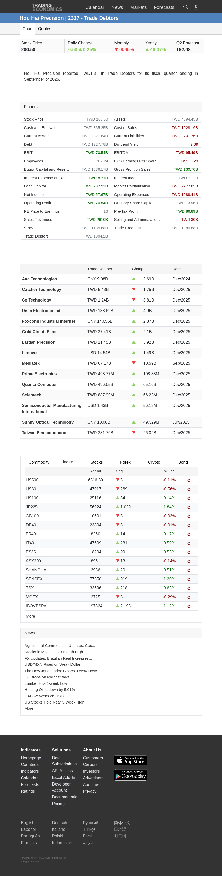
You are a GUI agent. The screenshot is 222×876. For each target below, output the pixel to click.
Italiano (58, 829)
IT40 (30, 543)
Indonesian (62, 843)
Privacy (89, 791)
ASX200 (33, 561)
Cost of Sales (125, 127)
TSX (30, 588)
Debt (28, 144)
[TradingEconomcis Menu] (25, 7)
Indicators (30, 771)
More (29, 708)
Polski (57, 836)
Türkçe (89, 829)
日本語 (120, 829)
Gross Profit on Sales (132, 169)
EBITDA (121, 152)
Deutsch (59, 822)
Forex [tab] (125, 462)
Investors (91, 771)
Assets (120, 119)
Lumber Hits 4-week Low (46, 683)
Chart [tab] (28, 28)
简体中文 (122, 822)
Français (29, 843)
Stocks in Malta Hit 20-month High (54, 652)
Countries (30, 764)
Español (28, 829)
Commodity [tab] (39, 462)
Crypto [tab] (154, 462)
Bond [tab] (183, 462)
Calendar (29, 778)
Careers (90, 764)
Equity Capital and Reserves (47, 169)
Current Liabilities (129, 136)
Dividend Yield (126, 144)
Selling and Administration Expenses (137, 219)
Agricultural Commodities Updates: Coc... (60, 645)
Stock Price (34, 119)
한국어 (120, 836)
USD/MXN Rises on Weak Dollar (53, 664)
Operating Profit (37, 202)
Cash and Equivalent (42, 127)
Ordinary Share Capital (134, 202)
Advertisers (93, 778)
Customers (93, 758)
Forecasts (30, 784)
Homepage (31, 758)
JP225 (32, 507)
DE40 (31, 525)
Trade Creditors (127, 228)
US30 (31, 489)
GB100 (32, 516)
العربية (88, 843)
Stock (29, 228)
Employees (33, 161)
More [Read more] (30, 616)
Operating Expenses (131, 194)
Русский (90, 822)
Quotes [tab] (44, 28)
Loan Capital (35, 186)
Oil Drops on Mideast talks (47, 677)
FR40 (31, 534)
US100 (32, 498)
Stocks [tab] (96, 462)
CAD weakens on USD (44, 696)
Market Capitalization (132, 186)
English (27, 822)
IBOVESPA (36, 606)
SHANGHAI (37, 570)
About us (91, 784)
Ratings (28, 791)
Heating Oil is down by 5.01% (50, 689)
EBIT (28, 152)
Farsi (87, 836)
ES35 (31, 552)
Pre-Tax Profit (126, 211)
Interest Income (127, 178)
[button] (196, 8)
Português (30, 836)
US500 (32, 480)
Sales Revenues (38, 219)
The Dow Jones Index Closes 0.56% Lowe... (62, 671)
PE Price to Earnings (42, 211)
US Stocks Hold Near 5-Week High (54, 702)
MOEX (32, 597)
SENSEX (34, 579)
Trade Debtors (36, 236)
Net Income (34, 194)
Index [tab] (68, 462)
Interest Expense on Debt (46, 178)
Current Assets (36, 136)
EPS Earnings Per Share (135, 161)
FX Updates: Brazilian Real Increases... (58, 658)
